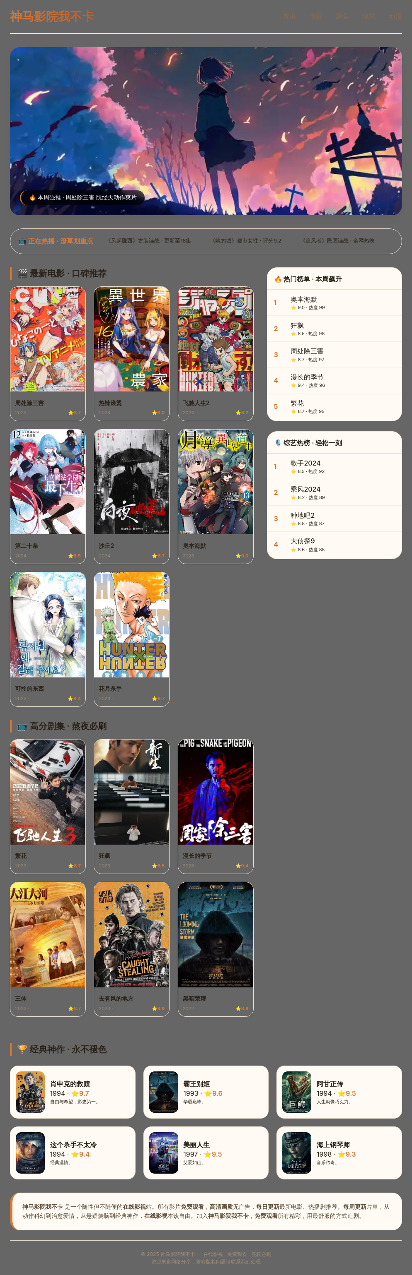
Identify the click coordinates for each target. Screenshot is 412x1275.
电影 (315, 16)
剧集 (342, 16)
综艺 (369, 16)
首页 (289, 16)
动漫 (395, 16)
